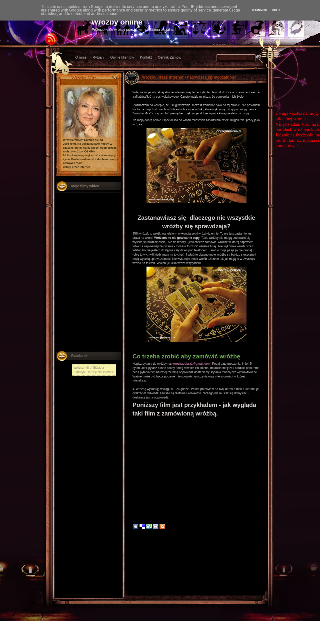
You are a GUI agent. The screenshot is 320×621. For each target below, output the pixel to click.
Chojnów (129, 593)
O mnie (80, 57)
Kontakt (146, 57)
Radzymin (130, 600)
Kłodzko (129, 579)
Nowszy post (135, 562)
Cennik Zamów (169, 57)
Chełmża (129, 568)
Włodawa (129, 586)
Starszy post (257, 562)
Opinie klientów (122, 57)
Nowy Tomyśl (131, 572)
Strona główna (196, 562)
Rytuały (98, 57)
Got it (276, 10)
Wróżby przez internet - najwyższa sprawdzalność (189, 77)
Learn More (259, 10)
